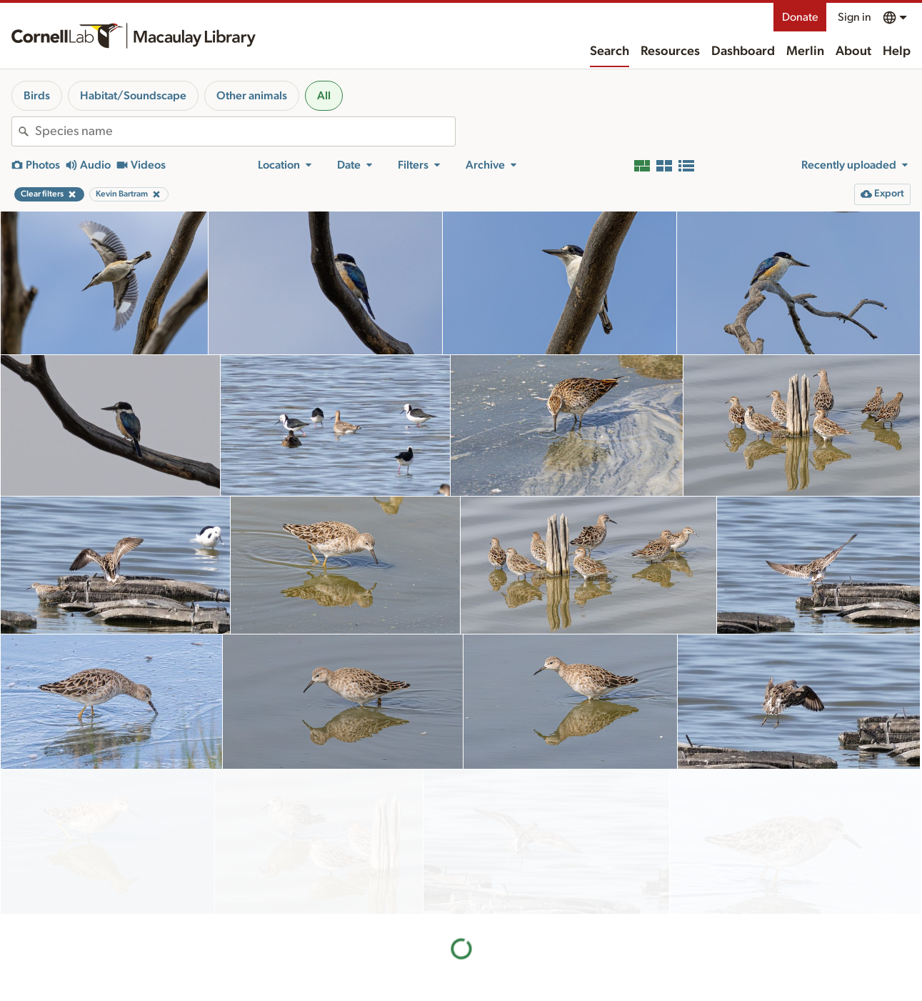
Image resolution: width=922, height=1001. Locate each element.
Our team (533, 996)
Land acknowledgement (694, 958)
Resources (670, 51)
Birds (37, 95)
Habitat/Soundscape (133, 95)
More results (461, 883)
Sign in (854, 17)
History (528, 981)
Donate (800, 17)
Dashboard (743, 51)
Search (609, 51)
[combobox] (245, 131)
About (853, 51)
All (324, 95)
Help (897, 51)
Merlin (805, 51)
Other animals (251, 95)
